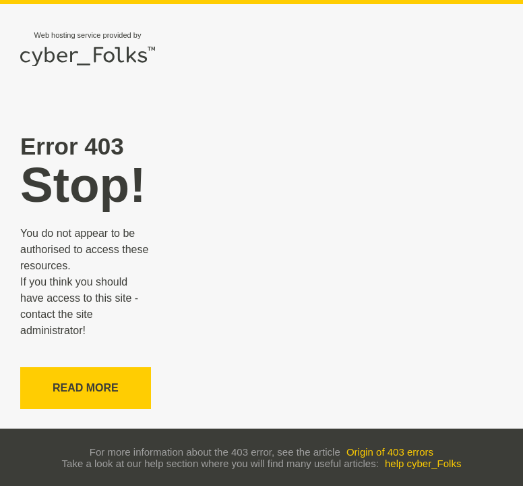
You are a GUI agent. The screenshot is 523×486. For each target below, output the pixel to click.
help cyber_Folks (423, 463)
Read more (86, 388)
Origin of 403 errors (389, 452)
